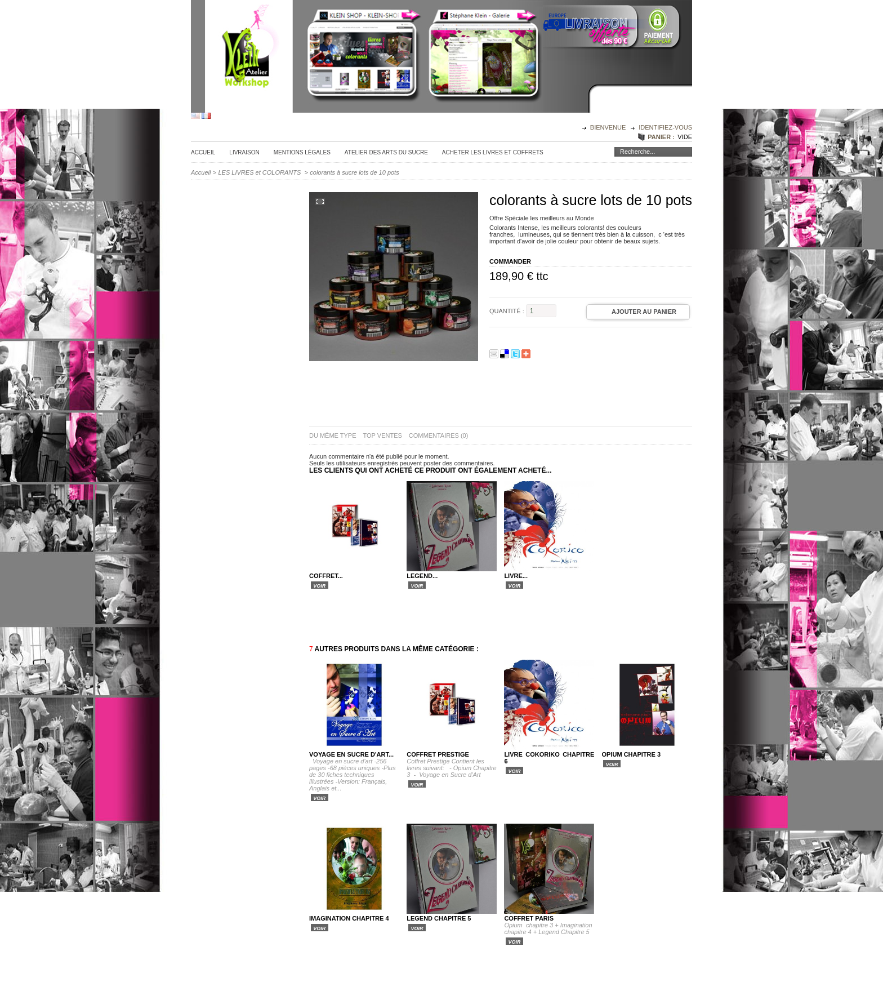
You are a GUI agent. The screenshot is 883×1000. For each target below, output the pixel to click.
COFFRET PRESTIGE (438, 754)
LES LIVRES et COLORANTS (260, 172)
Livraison (244, 152)
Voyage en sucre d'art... (351, 754)
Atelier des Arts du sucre (386, 152)
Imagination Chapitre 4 (349, 918)
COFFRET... (326, 575)
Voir (319, 585)
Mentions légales (302, 152)
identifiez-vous (665, 127)
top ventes (382, 435)
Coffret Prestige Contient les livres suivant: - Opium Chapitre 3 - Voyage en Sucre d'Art (452, 768)
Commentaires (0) (439, 435)
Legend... (422, 575)
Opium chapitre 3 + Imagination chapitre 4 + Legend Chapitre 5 (548, 928)
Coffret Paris (529, 918)
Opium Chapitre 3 (631, 754)
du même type (332, 435)
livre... (516, 575)
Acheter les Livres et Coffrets (492, 152)
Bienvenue (609, 127)
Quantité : (506, 311)
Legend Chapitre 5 (439, 918)
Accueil (203, 152)
